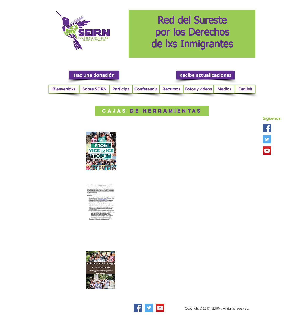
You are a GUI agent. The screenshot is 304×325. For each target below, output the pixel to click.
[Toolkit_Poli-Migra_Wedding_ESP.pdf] (101, 271)
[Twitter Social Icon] (267, 139)
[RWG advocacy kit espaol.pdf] (101, 202)
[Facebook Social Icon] (267, 128)
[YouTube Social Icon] (267, 150)
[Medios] (224, 89)
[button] (94, 89)
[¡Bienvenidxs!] (64, 89)
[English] (245, 89)
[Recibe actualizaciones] (205, 75)
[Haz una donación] (94, 75)
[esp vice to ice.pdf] (101, 152)
